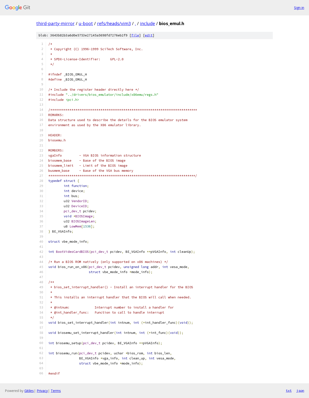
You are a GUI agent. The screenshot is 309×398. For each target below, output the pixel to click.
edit (149, 35)
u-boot (86, 23)
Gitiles (29, 390)
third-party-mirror (55, 23)
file (135, 35)
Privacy (42, 390)
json (300, 390)
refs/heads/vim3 (114, 23)
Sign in (299, 7)
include (147, 23)
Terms (56, 390)
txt (289, 390)
